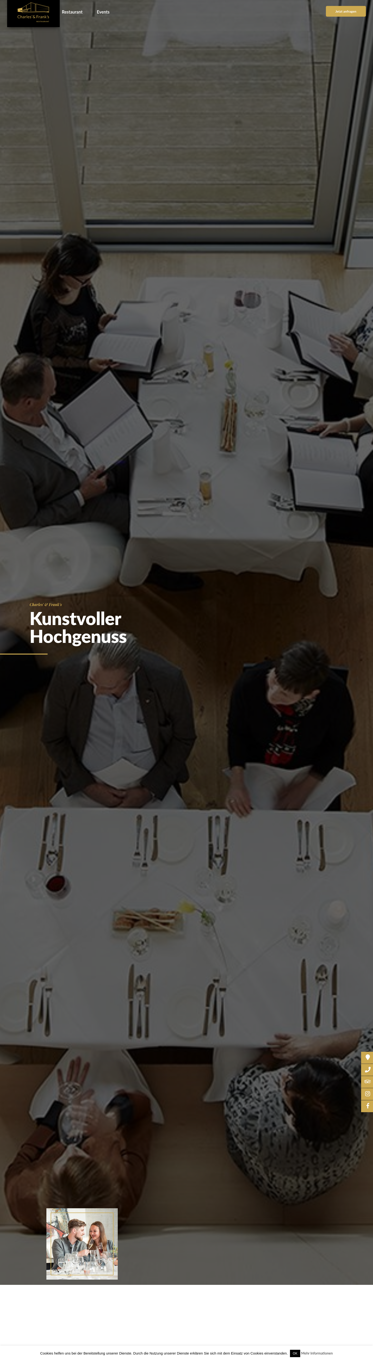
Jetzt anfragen (345, 11)
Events (103, 12)
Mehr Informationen (317, 1353)
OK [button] (295, 1353)
